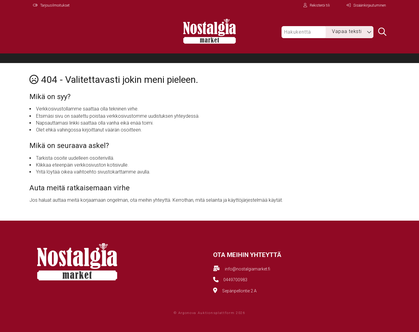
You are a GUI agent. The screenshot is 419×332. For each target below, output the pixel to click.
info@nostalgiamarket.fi (247, 269)
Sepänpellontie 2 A (239, 290)
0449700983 (235, 279)
